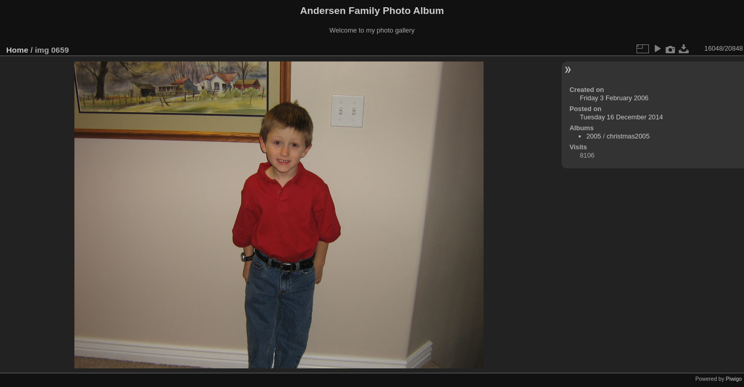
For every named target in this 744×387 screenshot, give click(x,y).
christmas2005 (628, 136)
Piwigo (734, 379)
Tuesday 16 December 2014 (621, 117)
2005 (593, 136)
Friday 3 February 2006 (614, 98)
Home (17, 49)
